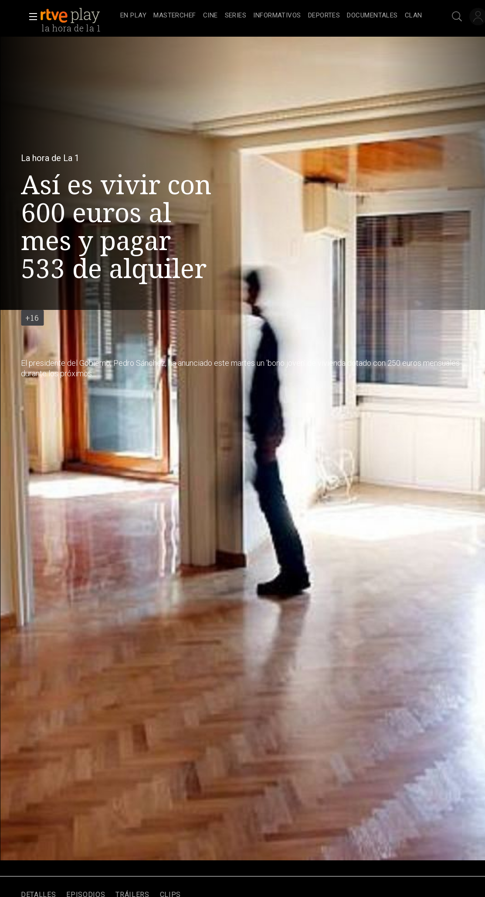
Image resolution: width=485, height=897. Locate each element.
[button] (30, 16)
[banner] (78, 15)
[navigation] (271, 15)
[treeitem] (133, 16)
